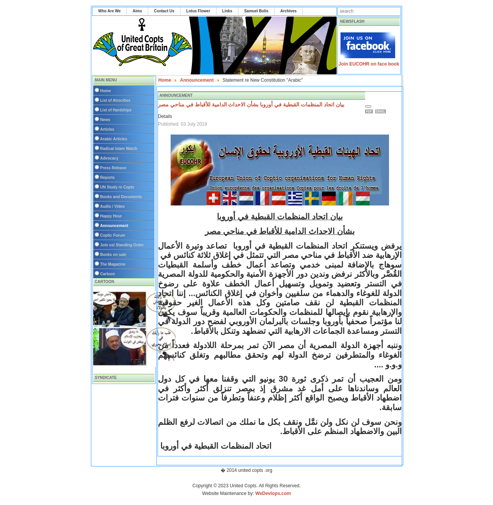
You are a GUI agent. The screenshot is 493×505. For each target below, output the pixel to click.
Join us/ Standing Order (122, 245)
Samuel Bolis (256, 11)
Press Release (113, 168)
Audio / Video (112, 206)
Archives (288, 11)
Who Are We (109, 11)
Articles (107, 129)
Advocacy (109, 158)
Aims (137, 11)
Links (227, 11)
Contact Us (164, 11)
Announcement (114, 226)
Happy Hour (111, 216)
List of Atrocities (115, 100)
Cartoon (107, 274)
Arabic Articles (113, 139)
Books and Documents (121, 197)
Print (370, 111)
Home (105, 91)
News (105, 120)
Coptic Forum (112, 235)
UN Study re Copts (117, 187)
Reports (107, 177)
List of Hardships (116, 110)
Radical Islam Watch (118, 148)
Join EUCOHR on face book (369, 64)
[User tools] (368, 106)
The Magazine (113, 264)
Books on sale (113, 254)
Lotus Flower (198, 11)
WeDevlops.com (273, 493)
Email (381, 111)
